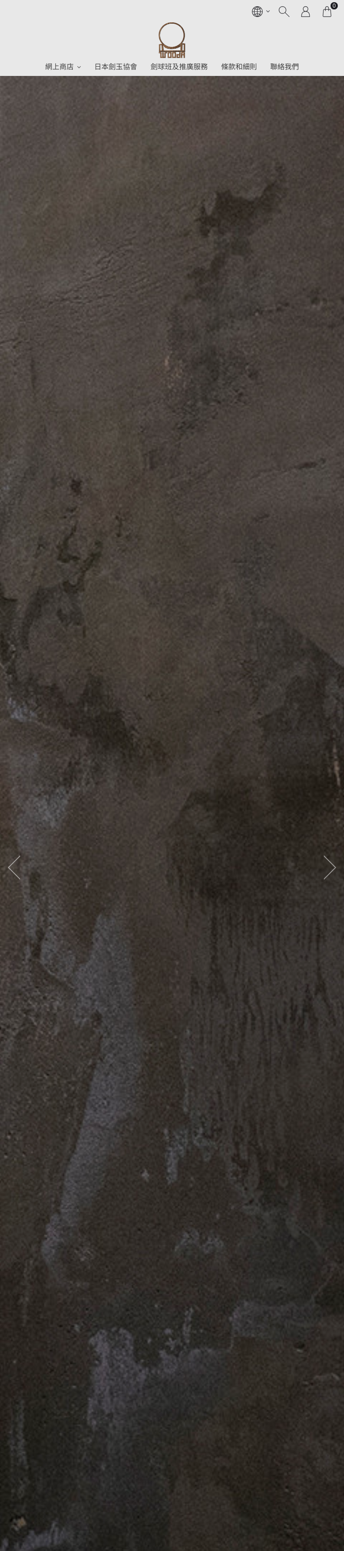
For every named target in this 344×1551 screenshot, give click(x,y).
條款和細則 (239, 67)
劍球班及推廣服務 (179, 67)
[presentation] (11, 867)
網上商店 (59, 67)
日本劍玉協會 (115, 67)
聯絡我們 (284, 67)
